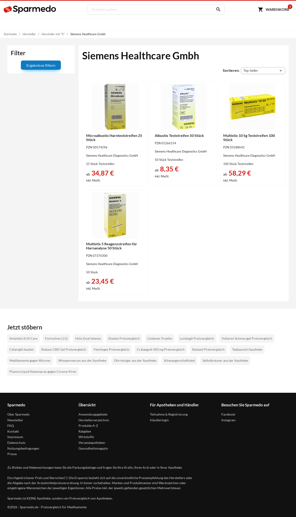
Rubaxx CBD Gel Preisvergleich (63, 349)
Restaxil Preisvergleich (208, 349)
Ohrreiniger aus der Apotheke (135, 360)
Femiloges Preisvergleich (111, 349)
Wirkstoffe (86, 437)
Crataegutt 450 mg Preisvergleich (161, 349)
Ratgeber (85, 431)
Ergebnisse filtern (40, 65)
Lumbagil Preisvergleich (197, 338)
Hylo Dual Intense (88, 338)
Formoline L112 (56, 338)
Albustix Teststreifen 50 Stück (179, 135)
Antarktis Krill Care (23, 338)
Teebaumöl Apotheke (247, 349)
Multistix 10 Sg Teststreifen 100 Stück (249, 137)
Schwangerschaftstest (179, 360)
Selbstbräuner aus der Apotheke (225, 360)
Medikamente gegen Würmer (30, 360)
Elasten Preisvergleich (124, 338)
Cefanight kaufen (21, 349)
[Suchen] (217, 9)
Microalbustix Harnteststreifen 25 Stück (114, 137)
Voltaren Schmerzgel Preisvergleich (247, 338)
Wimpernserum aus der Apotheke (82, 360)
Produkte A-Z (88, 425)
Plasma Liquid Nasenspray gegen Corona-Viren (42, 371)
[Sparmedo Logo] (30, 9)
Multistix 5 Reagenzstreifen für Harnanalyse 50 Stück (111, 246)
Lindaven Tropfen (159, 338)
